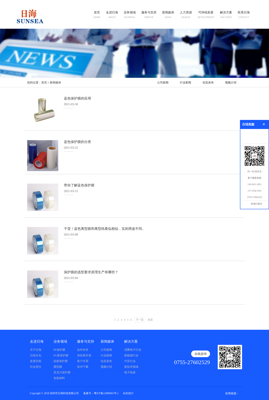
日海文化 (35, 355)
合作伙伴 (82, 349)
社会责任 (35, 366)
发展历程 (35, 361)
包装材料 (59, 378)
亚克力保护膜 (62, 372)
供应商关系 (84, 355)
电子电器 (130, 372)
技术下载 (82, 366)
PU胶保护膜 (61, 355)
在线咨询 (201, 353)
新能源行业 (131, 355)
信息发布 (208, 82)
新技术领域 (131, 366)
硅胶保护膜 (61, 361)
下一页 (140, 319)
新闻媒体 (55, 82)
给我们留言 (256, 203)
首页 (44, 82)
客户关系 (82, 361)
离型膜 (58, 366)
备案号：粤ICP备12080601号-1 (101, 393)
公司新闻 (163, 82)
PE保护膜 (59, 349)
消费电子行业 (132, 349)
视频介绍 (230, 82)
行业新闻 (185, 82)
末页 (150, 319)
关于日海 (35, 349)
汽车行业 (130, 361)
